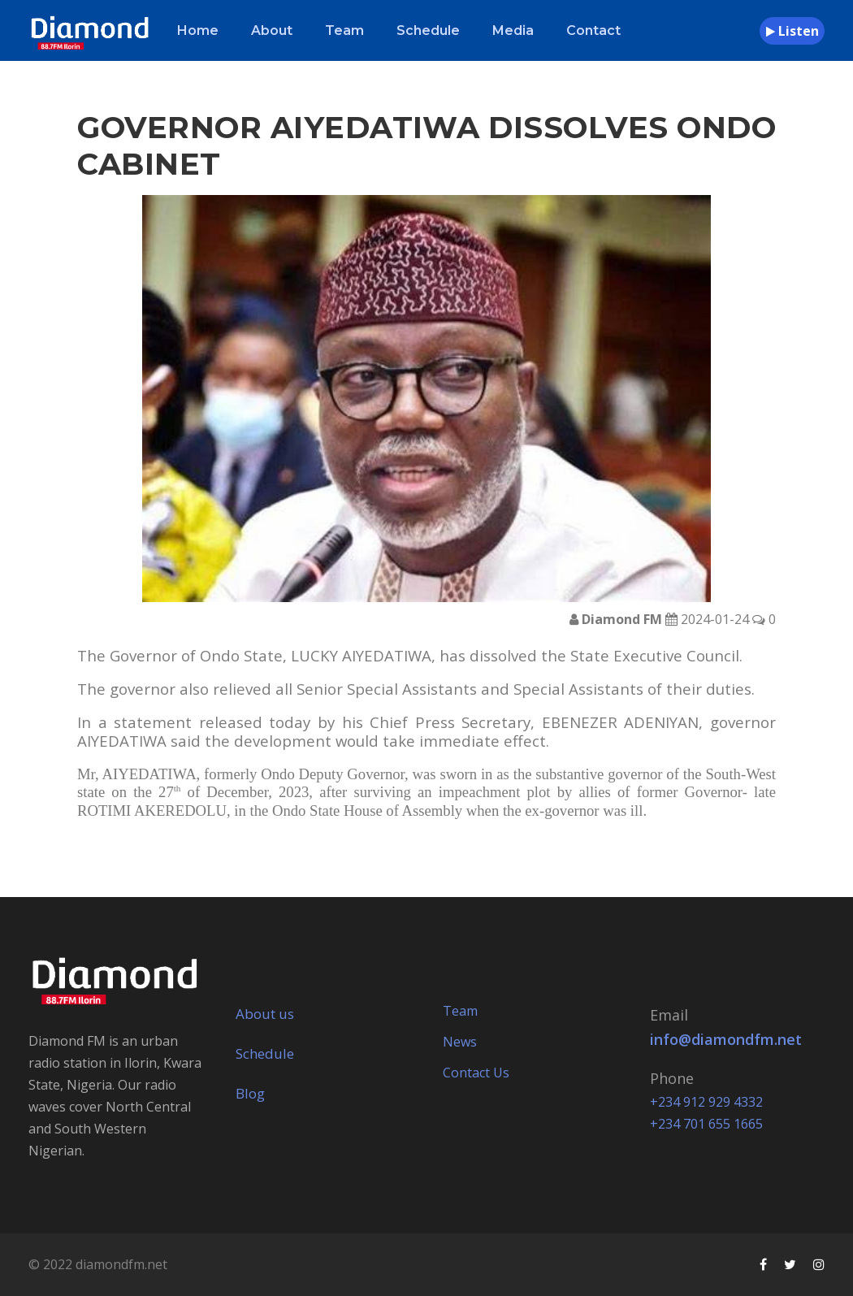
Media (513, 30)
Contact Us (476, 1072)
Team (344, 30)
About (271, 30)
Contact (593, 30)
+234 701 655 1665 (706, 1124)
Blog (250, 1093)
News (460, 1042)
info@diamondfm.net (726, 1039)
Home (198, 30)
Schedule (428, 30)
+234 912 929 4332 (706, 1102)
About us (265, 1013)
